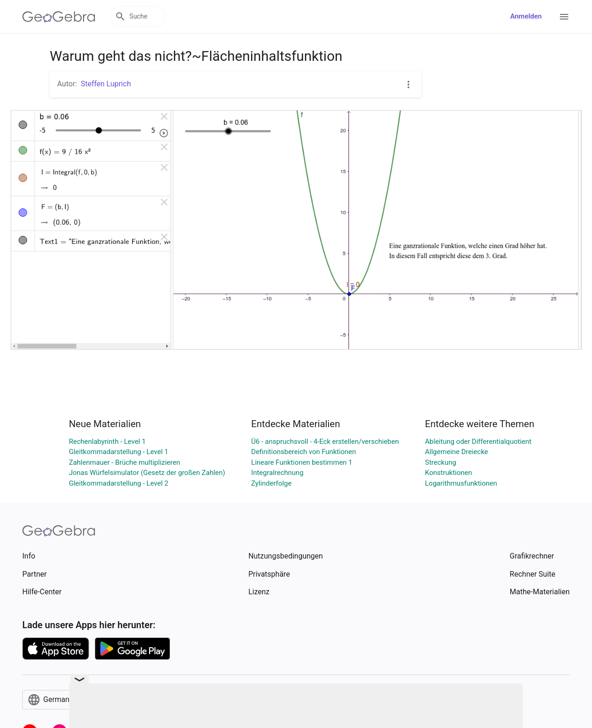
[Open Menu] (564, 16)
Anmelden (526, 16)
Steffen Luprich (106, 83)
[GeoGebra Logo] (58, 16)
